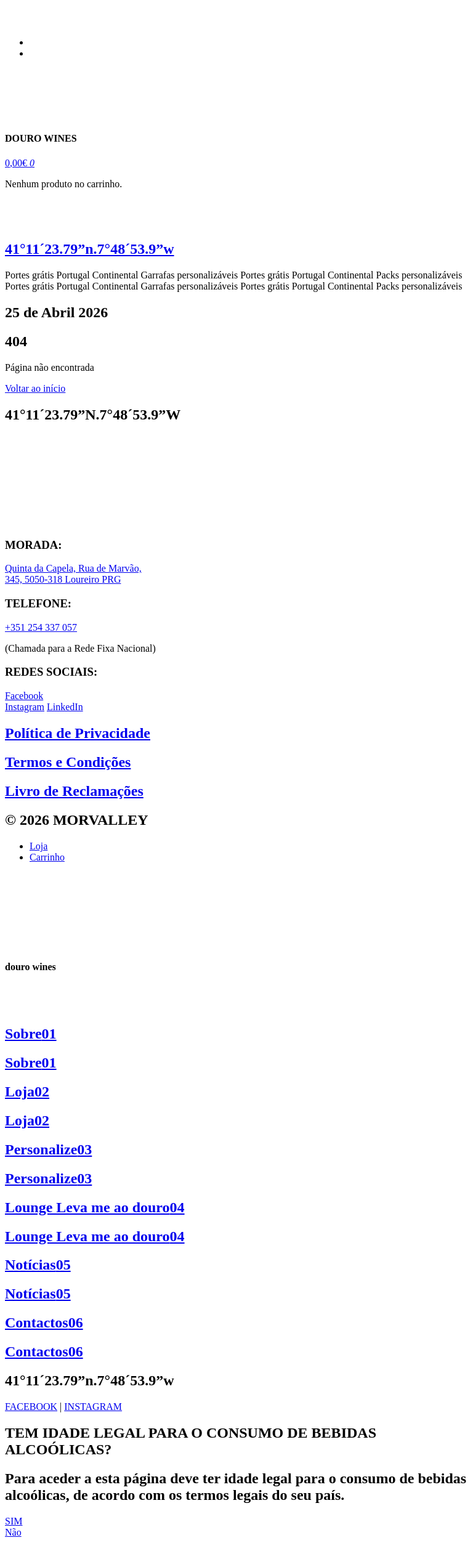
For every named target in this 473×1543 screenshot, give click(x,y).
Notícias (38, 1265)
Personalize (48, 1149)
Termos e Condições (68, 762)
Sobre (31, 1034)
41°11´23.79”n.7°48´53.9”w (89, 249)
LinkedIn (65, 707)
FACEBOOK (31, 1406)
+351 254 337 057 (41, 627)
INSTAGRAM (93, 1406)
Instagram (24, 707)
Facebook (24, 696)
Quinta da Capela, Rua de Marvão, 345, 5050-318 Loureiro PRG (73, 574)
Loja (27, 1091)
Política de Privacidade (77, 733)
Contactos (44, 1322)
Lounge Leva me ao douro (95, 1207)
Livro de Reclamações (74, 791)
